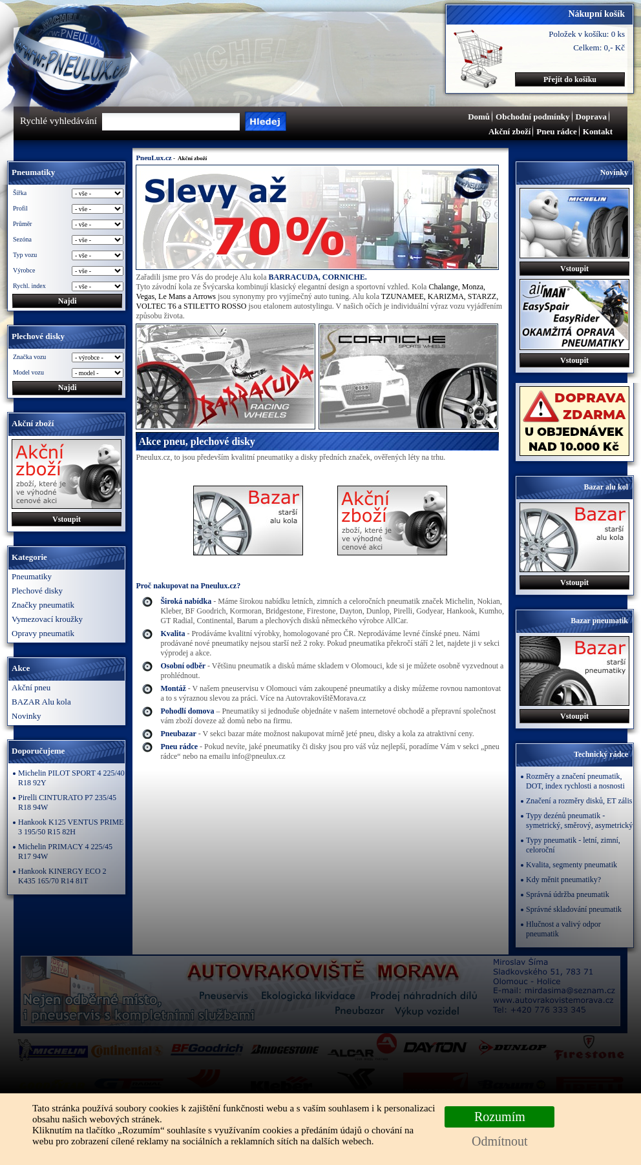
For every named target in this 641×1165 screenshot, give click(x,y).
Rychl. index (29, 285)
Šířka (19, 192)
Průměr (22, 223)
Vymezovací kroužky (47, 619)
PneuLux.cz (153, 157)
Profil (20, 208)
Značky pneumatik (43, 605)
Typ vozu (25, 254)
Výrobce (24, 270)
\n (97, 373)
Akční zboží (510, 131)
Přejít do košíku (569, 79)
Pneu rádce (556, 131)
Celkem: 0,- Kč (599, 47)
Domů (479, 116)
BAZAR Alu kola (41, 701)
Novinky (26, 716)
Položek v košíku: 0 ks (587, 34)
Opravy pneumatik (43, 633)
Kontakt (598, 131)
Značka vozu (29, 356)
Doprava (591, 116)
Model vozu (28, 372)
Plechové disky (37, 590)
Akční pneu (31, 687)
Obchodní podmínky (533, 116)
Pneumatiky (32, 576)
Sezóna (22, 239)
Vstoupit (66, 519)
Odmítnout (500, 1141)
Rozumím (499, 1116)
